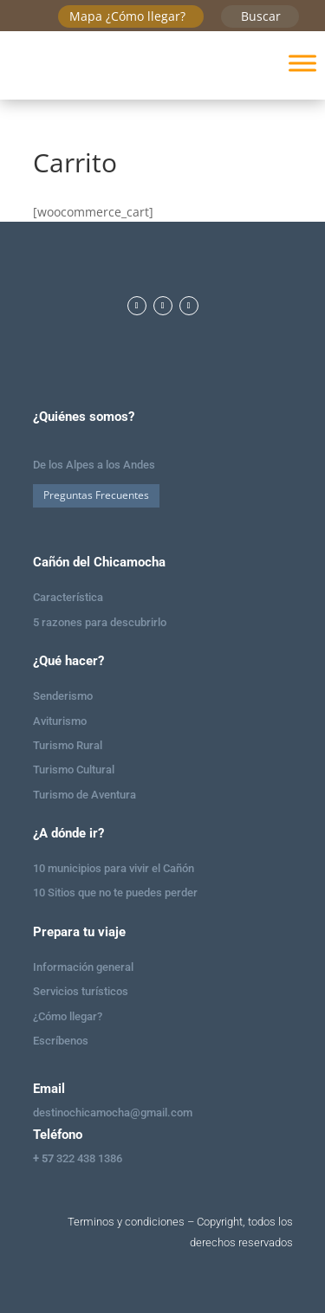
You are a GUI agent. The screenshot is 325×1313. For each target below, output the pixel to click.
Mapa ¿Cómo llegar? (127, 16)
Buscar (261, 16)
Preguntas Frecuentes (96, 495)
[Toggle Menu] (302, 63)
